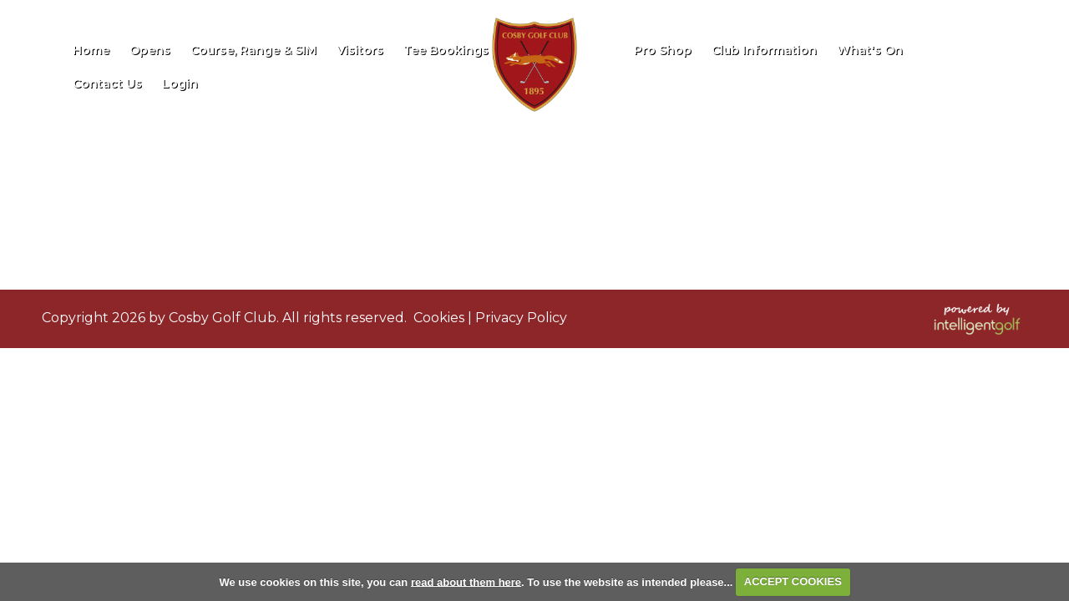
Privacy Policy (521, 318)
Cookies (438, 318)
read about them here (466, 581)
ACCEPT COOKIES (793, 581)
